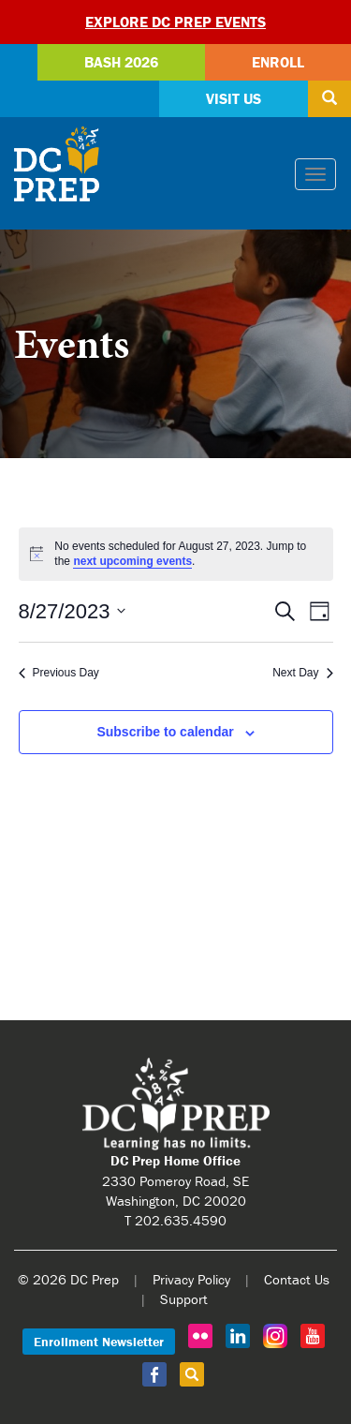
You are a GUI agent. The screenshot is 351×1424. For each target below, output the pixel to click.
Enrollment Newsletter (99, 1341)
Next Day (302, 672)
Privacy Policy (191, 1279)
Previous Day (59, 672)
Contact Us (296, 1279)
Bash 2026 (121, 61)
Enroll (278, 61)
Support (184, 1299)
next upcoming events (132, 561)
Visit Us (233, 98)
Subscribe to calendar (164, 731)
